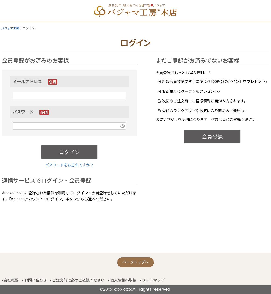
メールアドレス (35, 81)
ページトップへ (135, 262)
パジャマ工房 (10, 28)
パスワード (31, 112)
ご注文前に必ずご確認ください (78, 280)
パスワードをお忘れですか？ (69, 165)
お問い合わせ (35, 280)
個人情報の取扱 (123, 280)
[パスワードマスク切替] (122, 126)
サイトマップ (153, 280)
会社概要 (11, 280)
